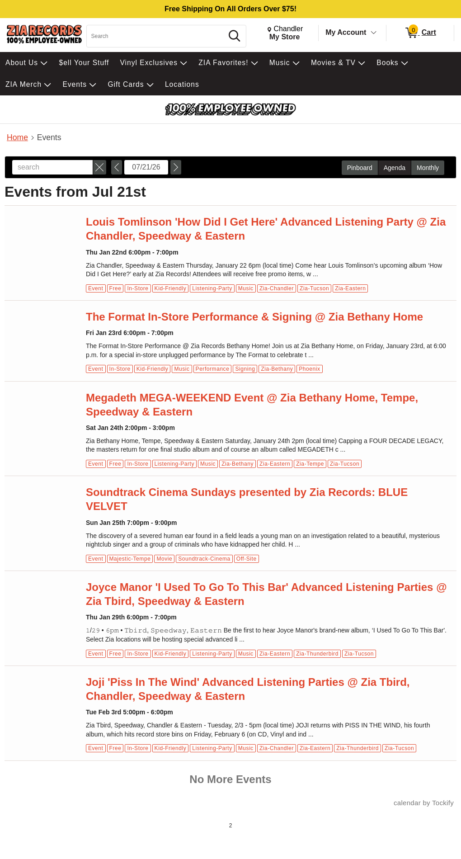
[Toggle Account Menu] (373, 33)
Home (17, 137)
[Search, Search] (156, 36)
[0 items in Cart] (420, 33)
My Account (345, 32)
